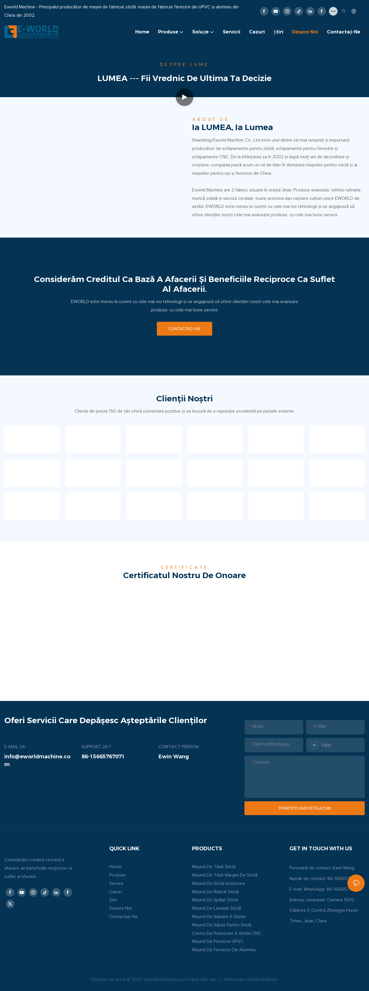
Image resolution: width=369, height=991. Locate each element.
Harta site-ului (202, 979)
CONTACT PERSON (179, 746)
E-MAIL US (14, 746)
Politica (231, 979)
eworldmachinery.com (165, 979)
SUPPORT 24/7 (96, 746)
